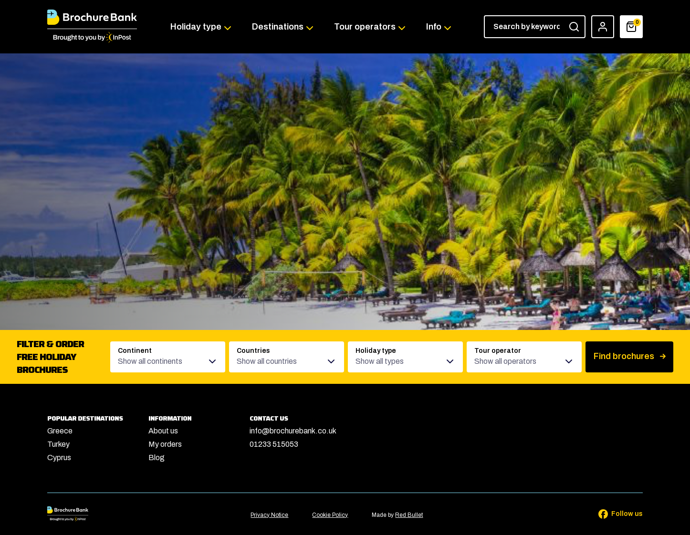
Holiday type (195, 26)
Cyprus (59, 457)
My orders (165, 444)
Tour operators (365, 26)
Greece (60, 431)
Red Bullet (409, 515)
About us (163, 431)
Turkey (58, 444)
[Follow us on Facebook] (614, 514)
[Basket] (631, 26)
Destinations (277, 26)
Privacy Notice (269, 515)
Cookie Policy (330, 515)
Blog (156, 457)
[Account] (602, 26)
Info (433, 26)
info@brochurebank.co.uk (293, 431)
